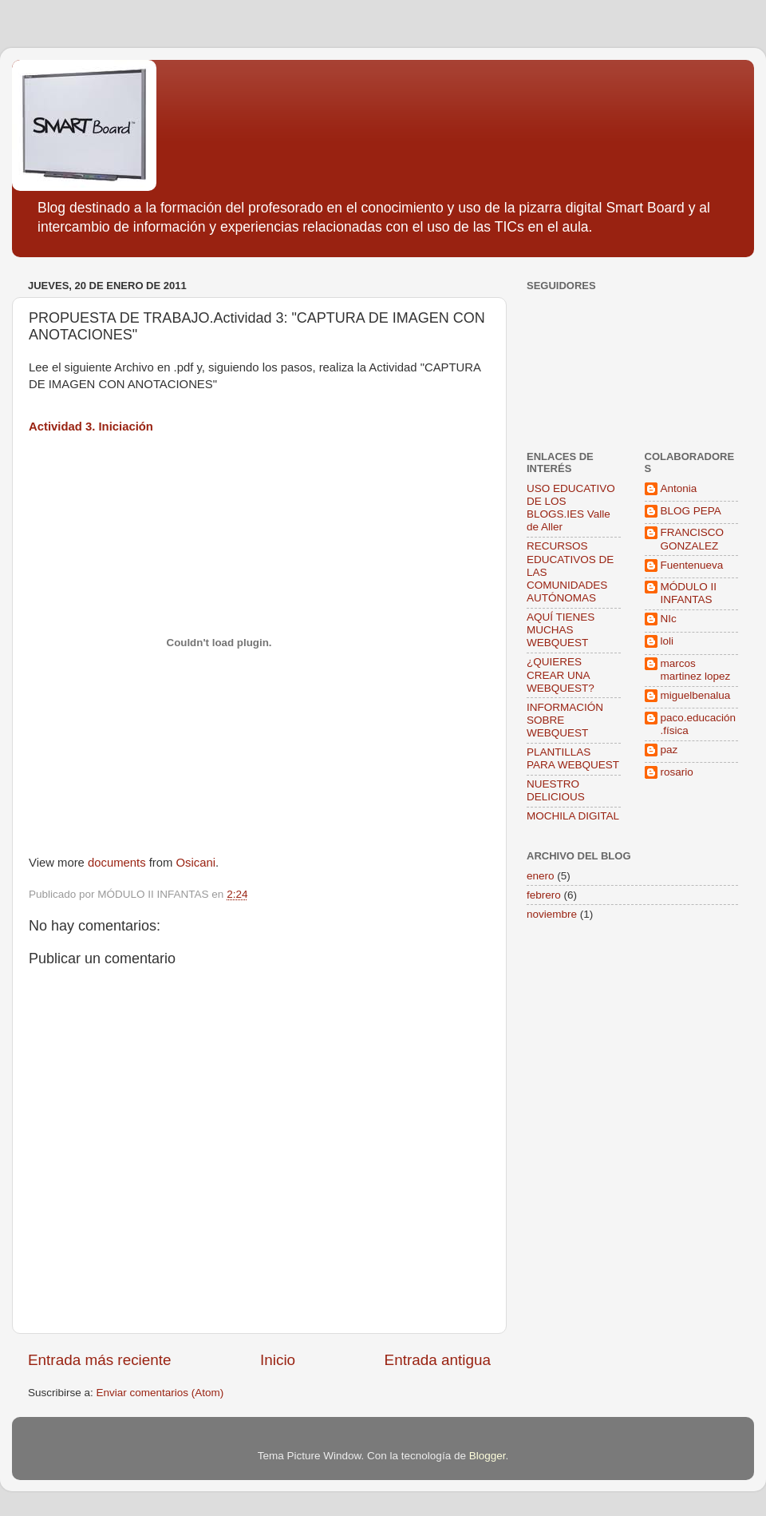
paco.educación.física (698, 724)
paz (669, 750)
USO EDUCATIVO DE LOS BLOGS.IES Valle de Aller (571, 508)
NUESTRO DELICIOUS (556, 790)
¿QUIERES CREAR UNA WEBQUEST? (560, 674)
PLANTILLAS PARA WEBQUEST (573, 758)
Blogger (487, 1456)
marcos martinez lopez (696, 669)
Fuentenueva (692, 565)
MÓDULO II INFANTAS (689, 593)
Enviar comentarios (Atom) (160, 1393)
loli (667, 641)
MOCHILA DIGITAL (573, 816)
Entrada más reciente (100, 1359)
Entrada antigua (438, 1359)
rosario (677, 772)
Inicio (277, 1359)
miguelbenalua (696, 695)
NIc (669, 619)
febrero (544, 895)
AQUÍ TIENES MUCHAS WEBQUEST (560, 630)
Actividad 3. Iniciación (91, 426)
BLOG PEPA (691, 511)
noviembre (552, 914)
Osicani (196, 862)
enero (541, 876)
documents (117, 862)
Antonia (679, 488)
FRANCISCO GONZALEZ (693, 538)
